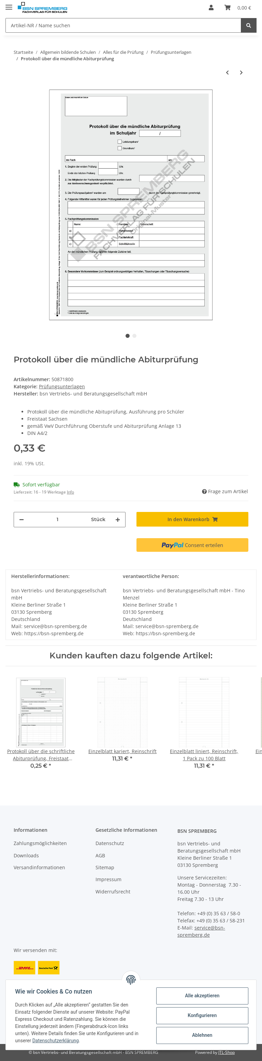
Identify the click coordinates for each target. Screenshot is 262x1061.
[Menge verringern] (21, 519)
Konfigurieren (200, 1015)
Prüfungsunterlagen (62, 386)
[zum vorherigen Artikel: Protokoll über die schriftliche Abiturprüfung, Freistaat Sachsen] (227, 72)
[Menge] (57, 519)
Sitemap (105, 867)
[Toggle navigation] (8, 4)
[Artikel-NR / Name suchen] (123, 25)
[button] (211, 7)
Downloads (26, 855)
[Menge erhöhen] (117, 519)
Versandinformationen (39, 867)
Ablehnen (200, 1035)
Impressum (108, 879)
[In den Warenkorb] (192, 519)
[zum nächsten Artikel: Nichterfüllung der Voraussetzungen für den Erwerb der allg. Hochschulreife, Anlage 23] (241, 72)
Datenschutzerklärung (57, 1040)
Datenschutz (110, 843)
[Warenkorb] (238, 7)
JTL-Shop (226, 1052)
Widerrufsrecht (113, 891)
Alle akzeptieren (200, 995)
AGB (100, 855)
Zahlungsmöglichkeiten (40, 843)
